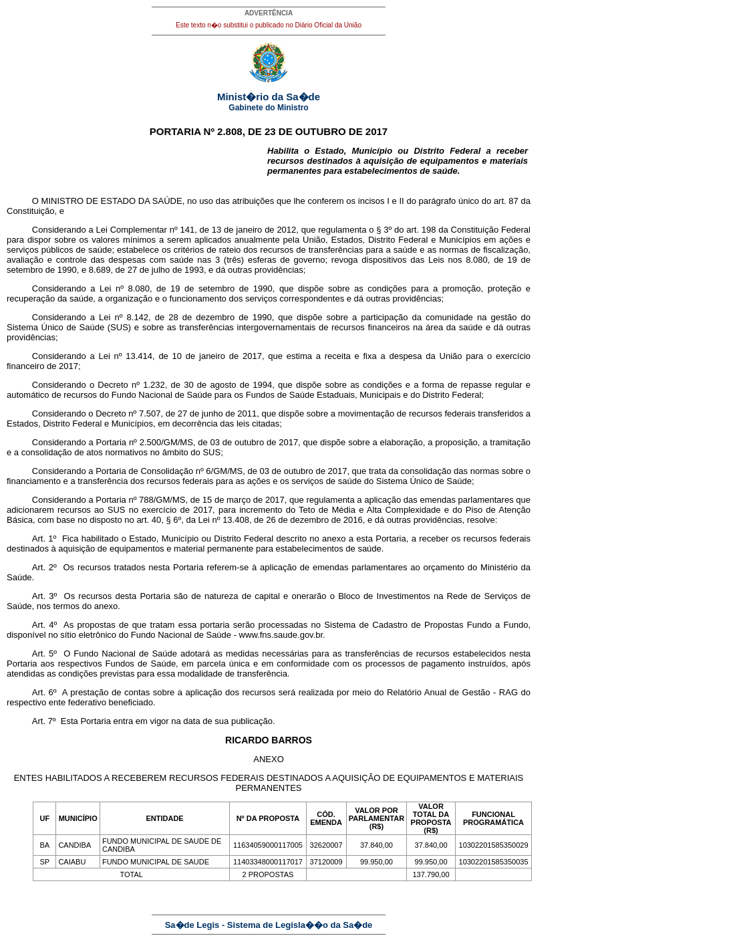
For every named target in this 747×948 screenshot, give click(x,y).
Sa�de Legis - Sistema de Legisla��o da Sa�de (269, 925)
